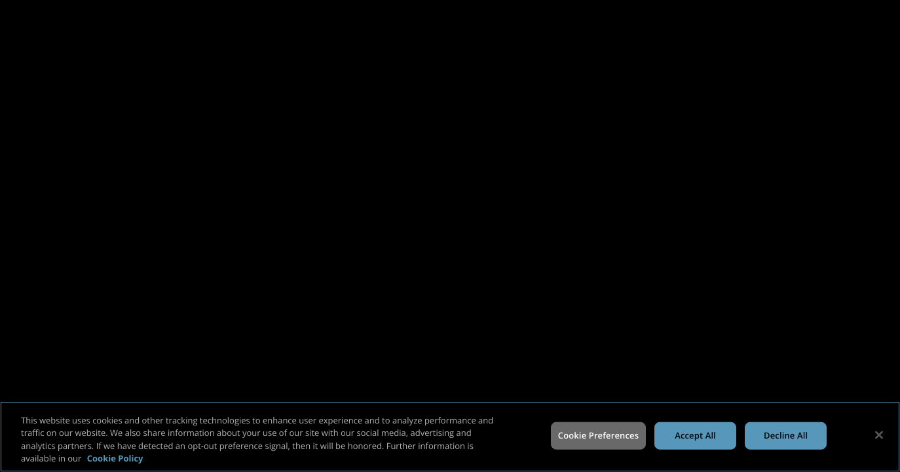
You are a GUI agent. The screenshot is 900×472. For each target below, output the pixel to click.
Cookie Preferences (598, 435)
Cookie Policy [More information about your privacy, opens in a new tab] (115, 458)
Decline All (786, 435)
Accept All (695, 435)
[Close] (879, 434)
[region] (450, 436)
